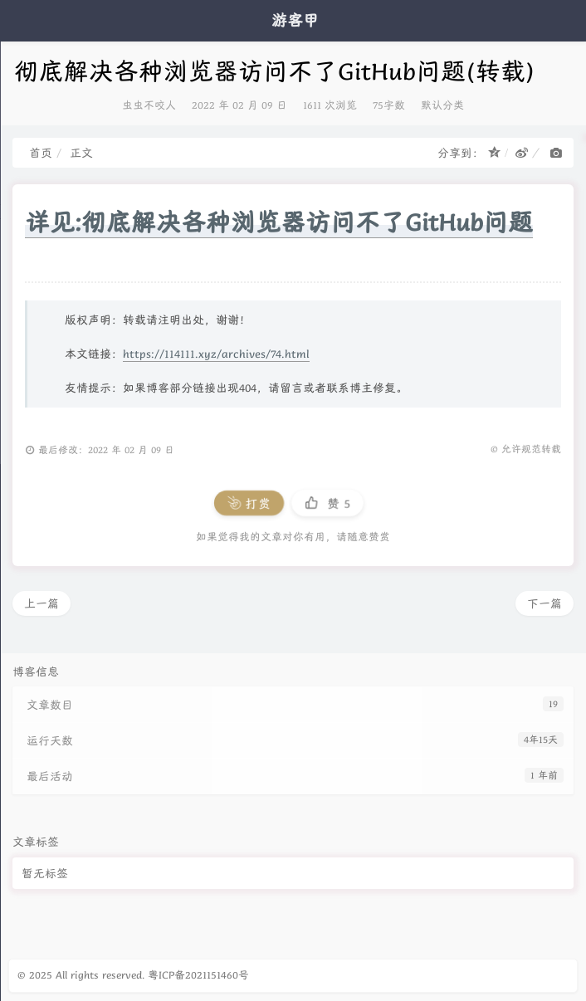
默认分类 (442, 105)
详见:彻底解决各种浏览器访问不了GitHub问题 (279, 222)
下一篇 (544, 603)
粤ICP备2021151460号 (198, 975)
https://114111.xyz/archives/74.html (216, 353)
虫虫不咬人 (149, 105)
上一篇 (41, 603)
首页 (40, 152)
